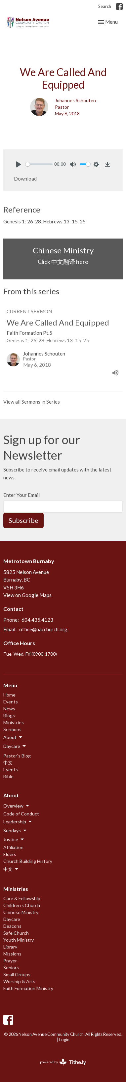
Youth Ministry (18, 940)
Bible (8, 776)
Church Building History (27, 861)
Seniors (11, 967)
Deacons (12, 926)
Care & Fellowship (21, 898)
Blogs (9, 715)
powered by (63, 1062)
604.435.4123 (37, 620)
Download (25, 179)
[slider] (39, 164)
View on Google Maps (27, 595)
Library (10, 947)
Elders (9, 854)
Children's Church (21, 905)
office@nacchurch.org (43, 629)
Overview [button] (16, 806)
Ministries (13, 722)
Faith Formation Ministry (28, 988)
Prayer (10, 960)
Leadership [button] (18, 821)
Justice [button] (14, 839)
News (9, 708)
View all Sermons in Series (31, 402)
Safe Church (16, 933)
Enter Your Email (21, 495)
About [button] (13, 737)
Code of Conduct (21, 813)
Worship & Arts (19, 981)
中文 (8, 762)
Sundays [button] (15, 830)
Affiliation (13, 847)
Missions (12, 953)
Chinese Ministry (20, 912)
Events (10, 701)
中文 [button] (11, 869)
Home (9, 695)
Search (104, 6)
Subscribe (23, 520)
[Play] (18, 164)
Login (64, 1039)
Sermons (12, 729)
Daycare (11, 919)
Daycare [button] (15, 746)
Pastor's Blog (17, 755)
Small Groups (16, 974)
